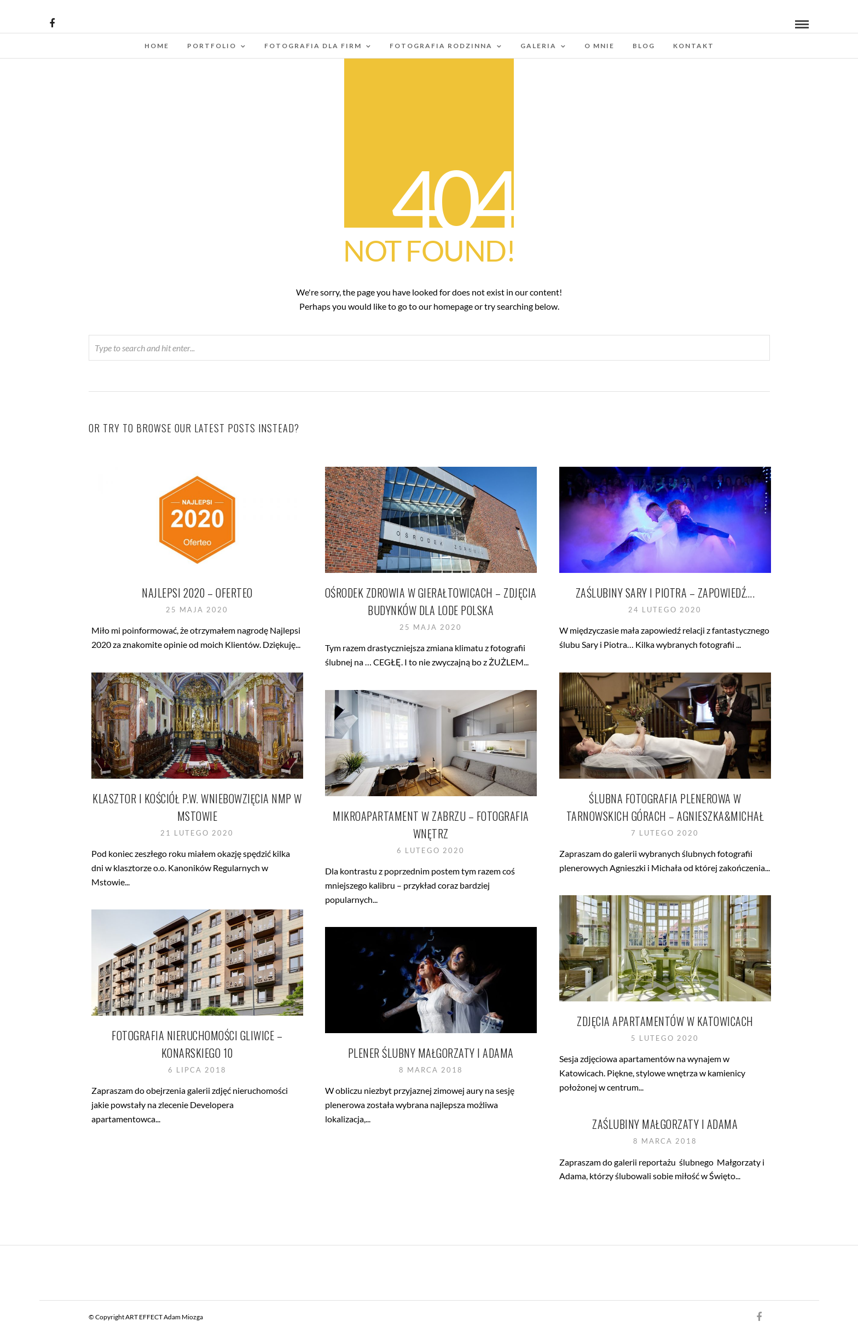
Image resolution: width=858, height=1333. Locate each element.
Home (156, 46)
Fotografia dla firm (313, 46)
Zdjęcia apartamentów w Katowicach (665, 1021)
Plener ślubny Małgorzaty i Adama (431, 1053)
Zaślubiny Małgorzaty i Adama (665, 1124)
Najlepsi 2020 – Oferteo (197, 592)
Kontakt (693, 46)
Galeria (538, 46)
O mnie (599, 46)
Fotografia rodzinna (441, 46)
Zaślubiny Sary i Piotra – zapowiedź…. (665, 592)
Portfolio (211, 46)
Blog (644, 46)
